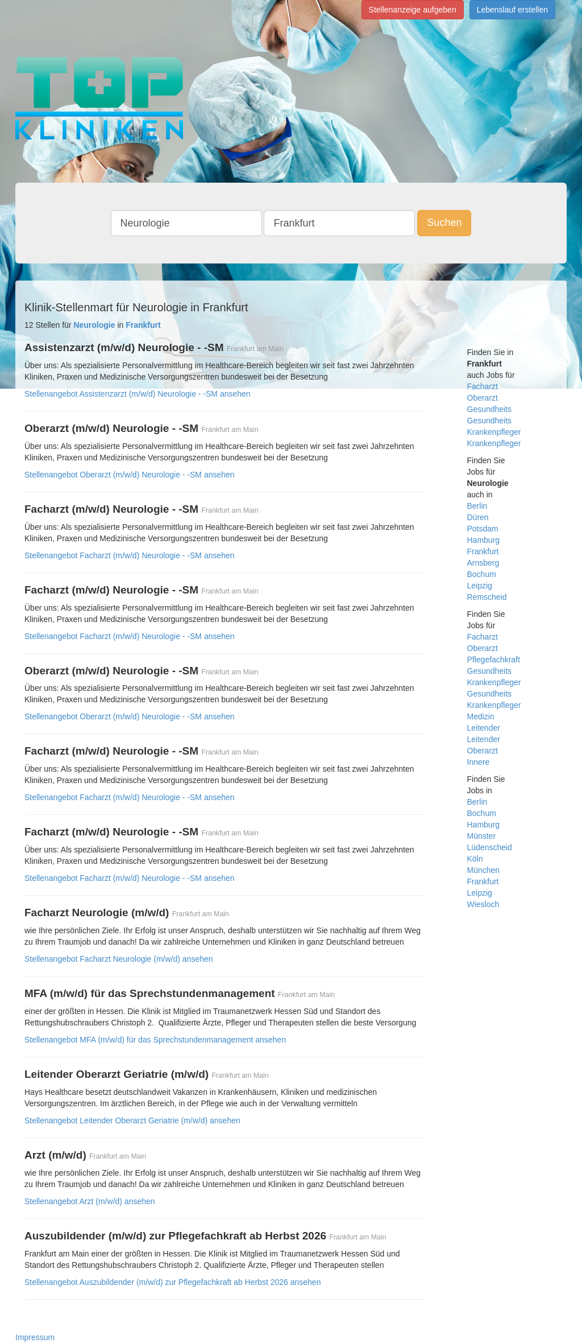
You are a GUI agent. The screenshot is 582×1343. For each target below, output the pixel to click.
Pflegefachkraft (493, 659)
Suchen (444, 222)
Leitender (483, 727)
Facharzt (482, 386)
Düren (478, 517)
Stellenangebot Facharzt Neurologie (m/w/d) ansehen (118, 958)
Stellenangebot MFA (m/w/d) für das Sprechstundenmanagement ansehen (155, 1039)
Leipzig (479, 585)
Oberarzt (482, 397)
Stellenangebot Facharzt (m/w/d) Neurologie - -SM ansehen (129, 555)
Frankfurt (483, 551)
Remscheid (487, 597)
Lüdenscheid (489, 847)
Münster (481, 836)
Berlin (477, 505)
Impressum (35, 1337)
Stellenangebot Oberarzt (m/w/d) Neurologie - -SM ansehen (129, 474)
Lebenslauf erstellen (512, 9)
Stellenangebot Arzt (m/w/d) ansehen (89, 1201)
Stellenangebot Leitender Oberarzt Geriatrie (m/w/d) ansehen (132, 1120)
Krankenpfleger (494, 443)
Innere (478, 762)
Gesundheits (489, 409)
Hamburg (483, 540)
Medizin (480, 716)
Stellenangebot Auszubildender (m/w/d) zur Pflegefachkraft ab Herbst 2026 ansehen (172, 1282)
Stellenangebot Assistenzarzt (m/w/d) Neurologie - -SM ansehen (137, 393)
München (483, 870)
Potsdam (482, 528)
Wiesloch (483, 904)
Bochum (481, 574)
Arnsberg (483, 562)
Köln (475, 858)
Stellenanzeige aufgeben (412, 9)
